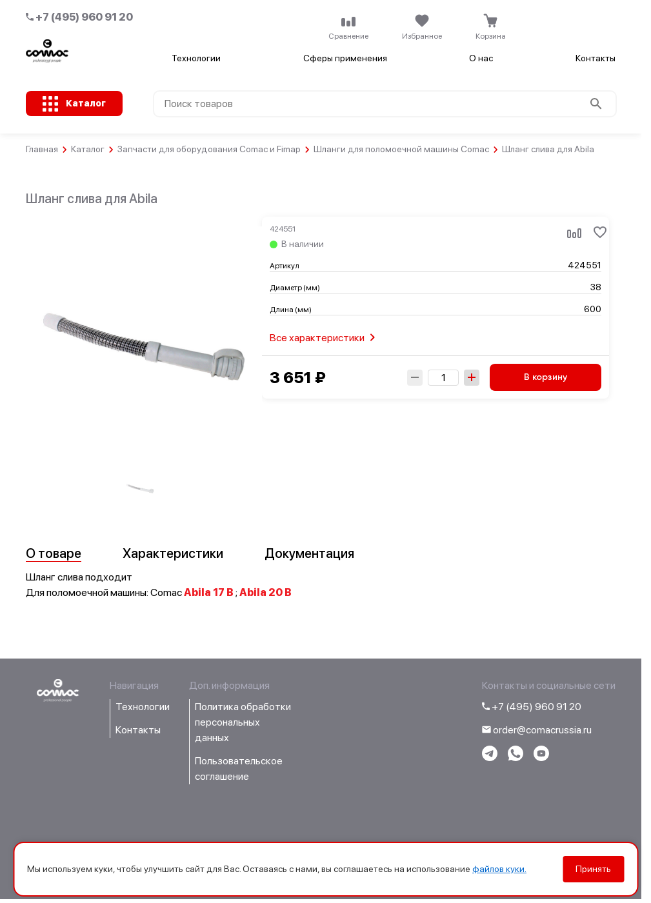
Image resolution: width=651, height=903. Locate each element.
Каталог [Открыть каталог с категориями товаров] (86, 103)
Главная (42, 149)
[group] (140, 488)
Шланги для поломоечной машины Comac (401, 149)
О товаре (53, 553)
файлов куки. (499, 869)
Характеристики (173, 553)
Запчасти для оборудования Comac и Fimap (209, 149)
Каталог (88, 149)
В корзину (545, 377)
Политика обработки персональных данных (243, 722)
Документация (309, 553)
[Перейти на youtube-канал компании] (541, 757)
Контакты (596, 58)
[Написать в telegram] (489, 757)
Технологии (196, 58)
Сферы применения (345, 58)
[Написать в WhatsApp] (515, 757)
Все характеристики (325, 337)
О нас (481, 58)
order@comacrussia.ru (537, 730)
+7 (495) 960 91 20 (79, 17)
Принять (593, 869)
